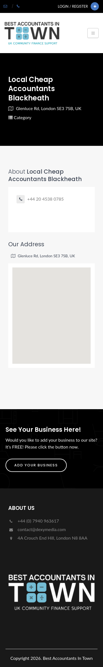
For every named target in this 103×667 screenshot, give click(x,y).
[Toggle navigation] (93, 33)
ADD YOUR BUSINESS (36, 465)
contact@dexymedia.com (37, 529)
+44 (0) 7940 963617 (33, 520)
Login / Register (73, 6)
